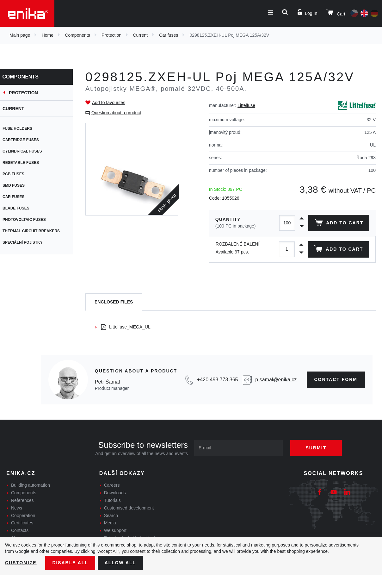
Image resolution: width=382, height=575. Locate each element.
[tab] (113, 302)
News (16, 507)
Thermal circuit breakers (35, 231)
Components (77, 35)
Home (47, 35)
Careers (112, 485)
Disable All (70, 562)
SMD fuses (17, 185)
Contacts (19, 530)
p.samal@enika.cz (276, 379)
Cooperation (23, 515)
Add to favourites (108, 102)
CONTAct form (336, 379)
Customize (21, 562)
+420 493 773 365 (217, 379)
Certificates (22, 522)
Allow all (121, 562)
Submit (316, 447)
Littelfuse (246, 105)
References (22, 500)
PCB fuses (17, 174)
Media (110, 522)
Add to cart (338, 223)
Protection (111, 35)
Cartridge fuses (24, 140)
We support (115, 530)
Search (111, 515)
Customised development (129, 507)
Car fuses (168, 35)
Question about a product (116, 112)
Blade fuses (19, 208)
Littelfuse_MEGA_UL (126, 326)
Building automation (30, 485)
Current (140, 35)
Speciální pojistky (26, 242)
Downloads (115, 492)
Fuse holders (21, 128)
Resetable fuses (24, 162)
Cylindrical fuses (26, 151)
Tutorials (112, 500)
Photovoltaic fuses (28, 219)
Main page (19, 35)
